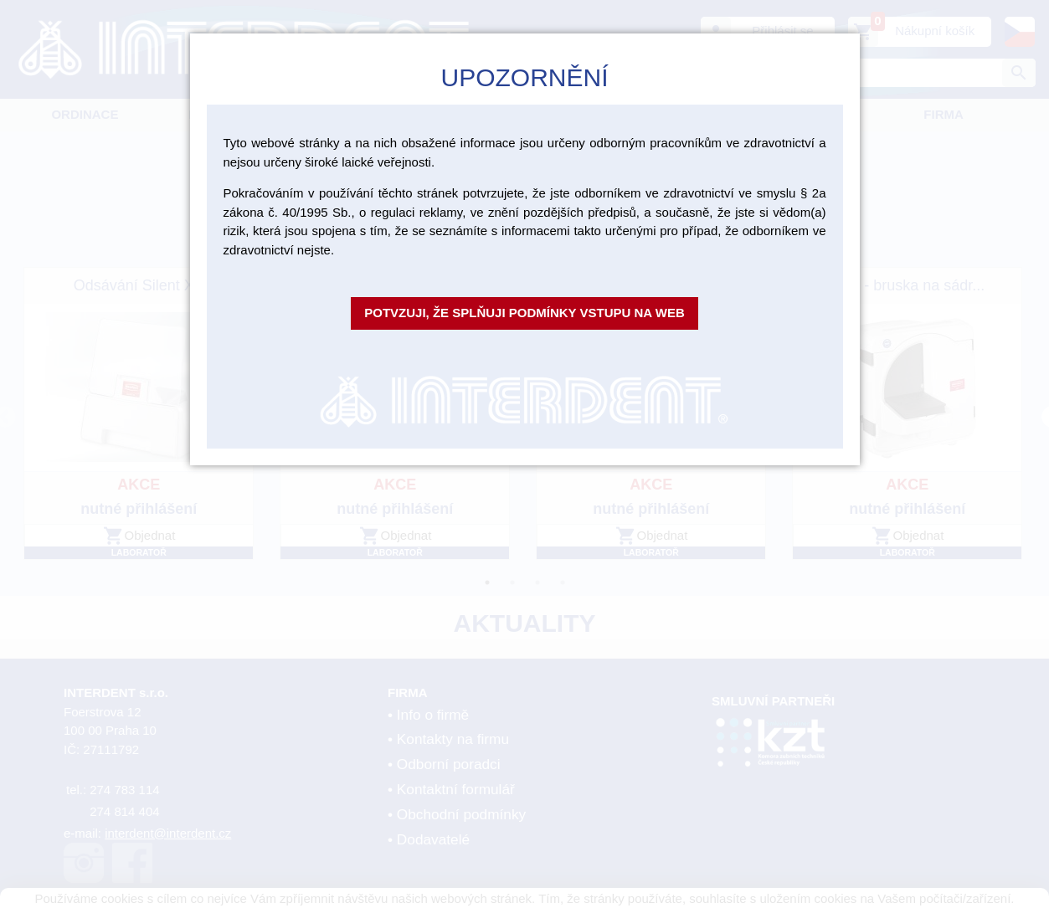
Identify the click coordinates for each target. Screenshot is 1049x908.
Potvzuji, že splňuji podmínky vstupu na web (524, 312)
